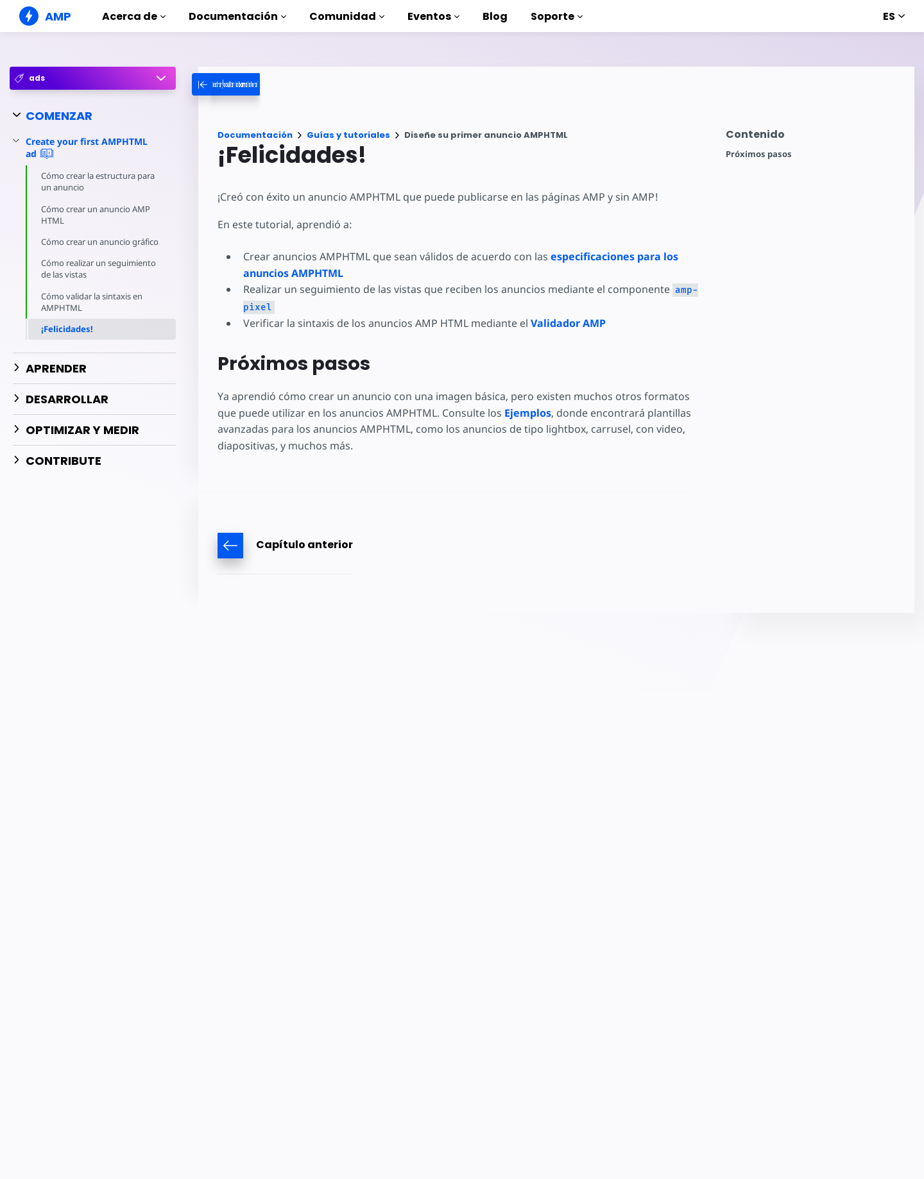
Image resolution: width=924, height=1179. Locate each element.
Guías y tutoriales (348, 135)
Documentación (237, 16)
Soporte (557, 16)
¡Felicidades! (67, 340)
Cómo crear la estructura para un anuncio (99, 181)
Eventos (433, 16)
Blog (495, 16)
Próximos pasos (759, 154)
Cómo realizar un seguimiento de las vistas (100, 280)
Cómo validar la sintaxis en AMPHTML (93, 313)
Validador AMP (565, 323)
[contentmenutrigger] (814, 137)
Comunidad (346, 16)
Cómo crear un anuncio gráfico (87, 247)
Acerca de (134, 16)
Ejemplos (504, 413)
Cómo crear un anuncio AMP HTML (97, 214)
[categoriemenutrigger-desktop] (275, 84)
